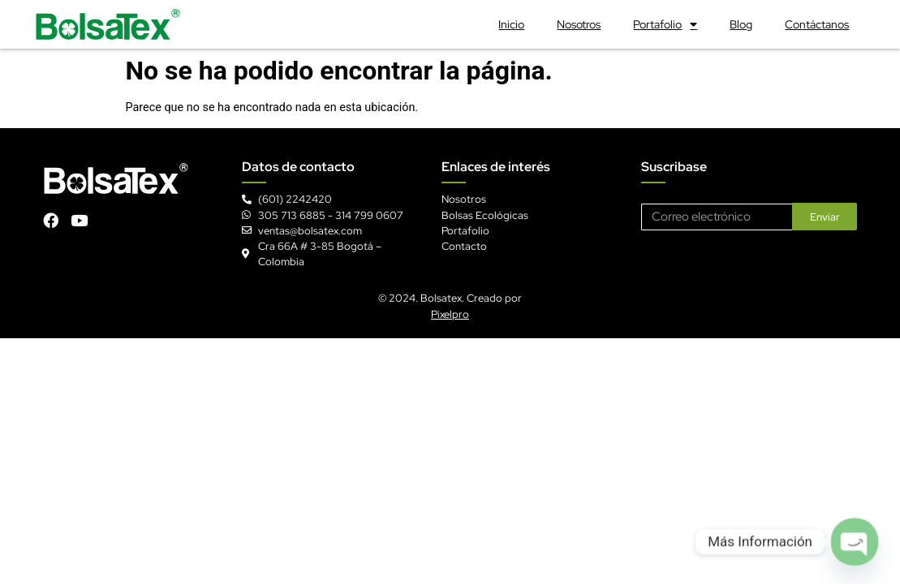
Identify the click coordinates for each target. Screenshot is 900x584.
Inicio (511, 24)
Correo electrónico (687, 197)
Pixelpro (450, 314)
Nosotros (579, 24)
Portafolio (665, 24)
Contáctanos (817, 24)
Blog (741, 24)
